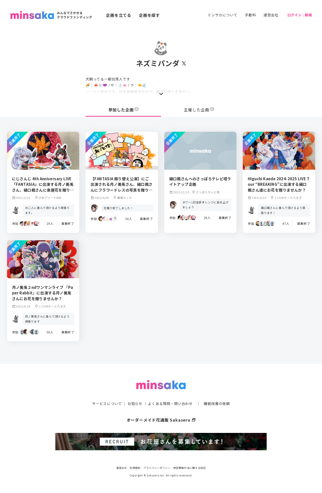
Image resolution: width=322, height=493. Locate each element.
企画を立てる (118, 15)
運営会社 (271, 14)
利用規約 (135, 468)
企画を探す (149, 15)
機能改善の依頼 (217, 403)
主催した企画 (199, 110)
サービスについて (107, 403)
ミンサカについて (222, 14)
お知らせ (135, 403)
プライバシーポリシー (157, 468)
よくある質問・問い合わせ (170, 403)
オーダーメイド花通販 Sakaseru (161, 420)
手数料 (250, 14)
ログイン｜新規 (299, 14)
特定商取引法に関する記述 (189, 468)
